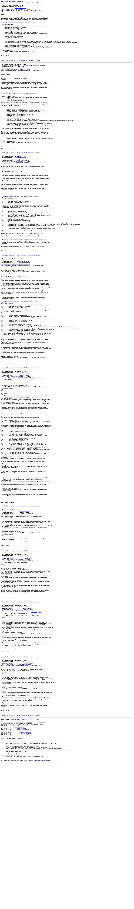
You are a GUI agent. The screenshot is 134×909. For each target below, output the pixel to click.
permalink (34, 12)
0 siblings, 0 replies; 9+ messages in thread (16, 793)
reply (13, 72)
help (25, 3)
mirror (36, 3)
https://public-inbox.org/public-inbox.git (37, 907)
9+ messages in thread (33, 72)
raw (40, 12)
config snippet (10, 899)
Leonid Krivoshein (20, 9)
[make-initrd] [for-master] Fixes (24, 78)
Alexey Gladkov (20, 81)
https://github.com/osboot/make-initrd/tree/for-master (18, 26)
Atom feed (43, 3)
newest (39, 858)
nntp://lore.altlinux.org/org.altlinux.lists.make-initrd (24, 902)
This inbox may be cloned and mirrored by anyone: (17, 884)
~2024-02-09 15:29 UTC (28, 858)
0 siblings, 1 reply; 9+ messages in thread (16, 11)
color (30, 3)
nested (23, 72)
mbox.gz (29, 861)
